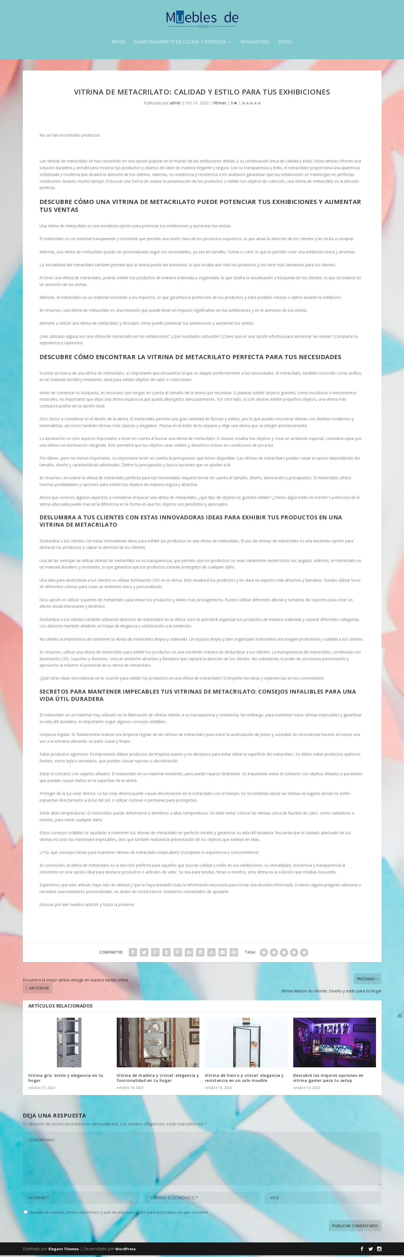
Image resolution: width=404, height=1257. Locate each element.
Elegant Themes (64, 1250)
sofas (285, 44)
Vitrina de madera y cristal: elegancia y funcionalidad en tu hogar (158, 1079)
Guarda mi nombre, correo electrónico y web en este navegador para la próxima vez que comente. (119, 1213)
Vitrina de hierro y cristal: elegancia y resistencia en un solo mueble (244, 1079)
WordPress (125, 1250)
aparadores (255, 44)
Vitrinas (219, 104)
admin (175, 104)
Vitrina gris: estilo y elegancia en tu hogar (65, 1079)
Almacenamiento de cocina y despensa (180, 44)
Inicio (118, 44)
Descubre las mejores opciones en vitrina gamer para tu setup (328, 1079)
